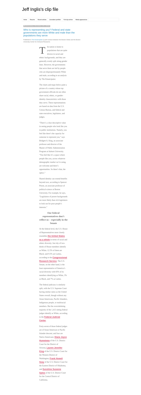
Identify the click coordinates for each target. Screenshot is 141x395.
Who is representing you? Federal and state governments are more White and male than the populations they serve (49, 32)
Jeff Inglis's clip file (40, 9)
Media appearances (81, 19)
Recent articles (42, 19)
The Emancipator (37, 40)
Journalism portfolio (55, 19)
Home (25, 19)
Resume (32, 19)
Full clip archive (68, 19)
